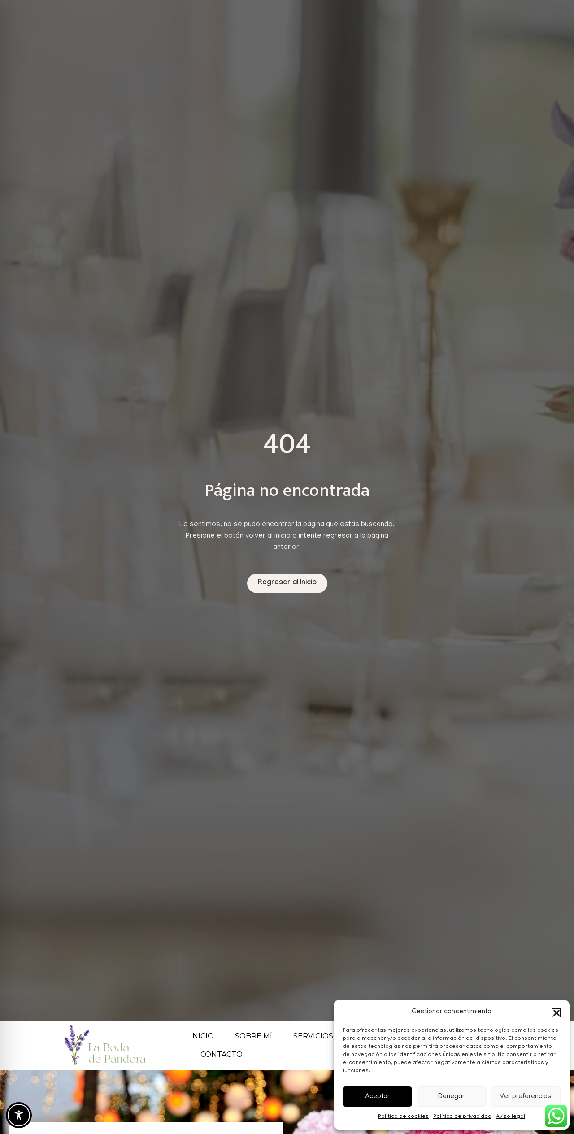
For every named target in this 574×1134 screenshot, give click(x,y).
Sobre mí (253, 1036)
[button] (556, 1012)
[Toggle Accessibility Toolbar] (19, 1115)
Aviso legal (510, 1117)
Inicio (202, 1036)
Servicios (318, 1036)
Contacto (221, 1054)
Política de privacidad (462, 1117)
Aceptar (377, 1096)
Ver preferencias (526, 1096)
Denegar (451, 1096)
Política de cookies (403, 1117)
